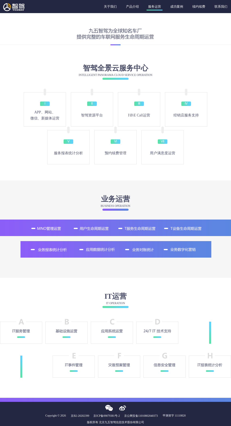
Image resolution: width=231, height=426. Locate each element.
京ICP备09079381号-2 (106, 415)
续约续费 (198, 6)
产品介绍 (132, 6)
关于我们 (110, 6)
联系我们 (220, 6)
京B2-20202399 (80, 415)
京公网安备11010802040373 (141, 415)
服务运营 (154, 6)
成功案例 (176, 6)
